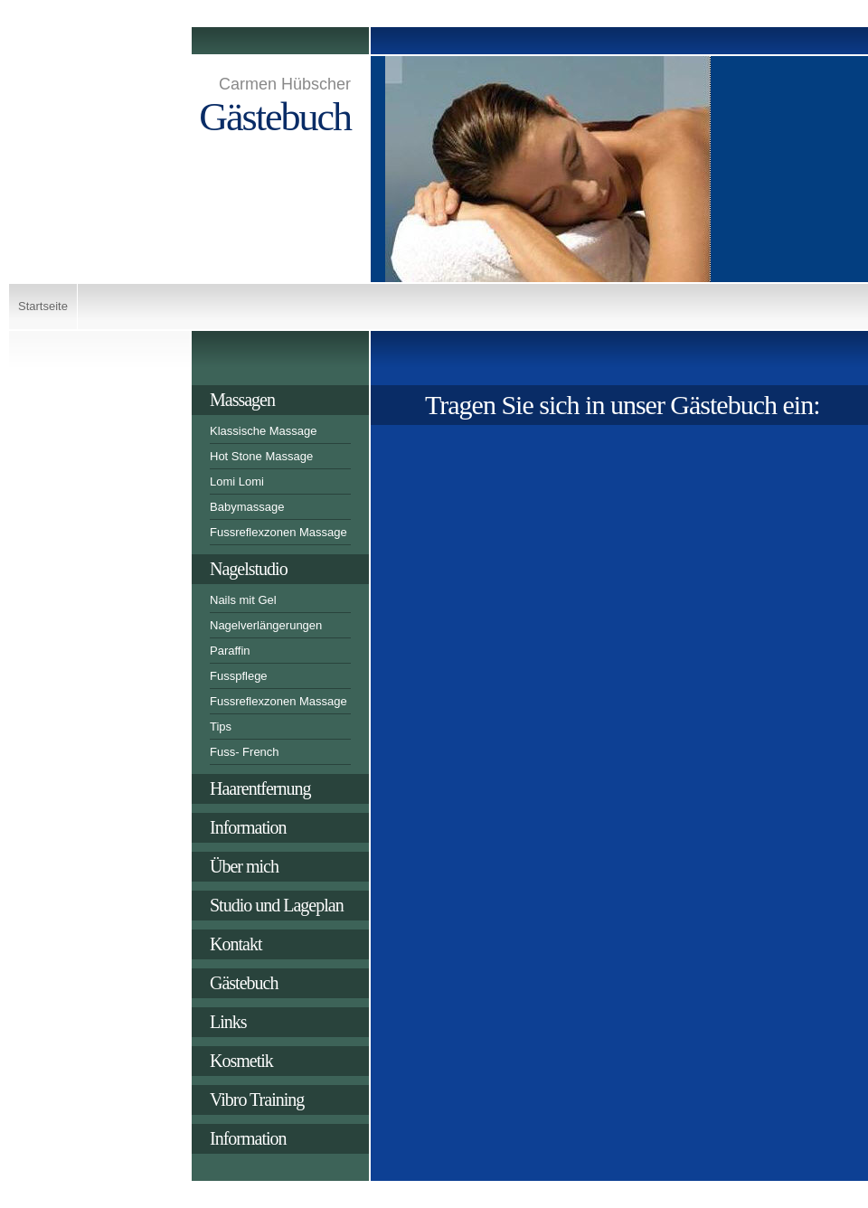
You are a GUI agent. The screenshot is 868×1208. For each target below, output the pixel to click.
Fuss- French (244, 752)
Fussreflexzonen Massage (278, 532)
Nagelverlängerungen (266, 625)
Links (228, 1022)
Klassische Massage (263, 431)
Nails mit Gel (243, 600)
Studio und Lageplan (277, 905)
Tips (220, 726)
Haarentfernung (260, 788)
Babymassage (247, 507)
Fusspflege (239, 676)
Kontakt (235, 944)
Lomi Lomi (237, 481)
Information (248, 827)
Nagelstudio (249, 569)
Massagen (242, 400)
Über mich (244, 866)
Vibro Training (257, 1099)
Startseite (43, 306)
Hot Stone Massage (261, 456)
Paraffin (230, 650)
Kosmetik (241, 1061)
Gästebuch (244, 983)
